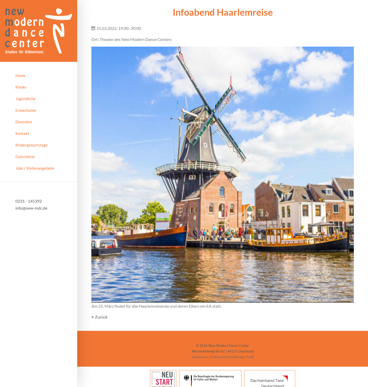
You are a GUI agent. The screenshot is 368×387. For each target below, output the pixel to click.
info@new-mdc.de (31, 207)
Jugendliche (25, 98)
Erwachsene (25, 110)
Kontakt (22, 133)
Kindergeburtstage (31, 145)
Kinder (21, 87)
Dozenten (23, 121)
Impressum (200, 357)
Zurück (101, 316)
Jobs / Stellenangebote (34, 168)
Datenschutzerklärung (227, 357)
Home (20, 75)
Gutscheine (25, 156)
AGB (250, 357)
